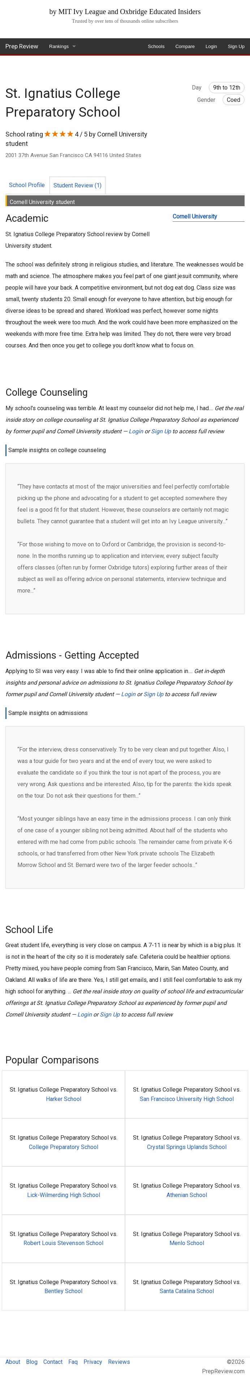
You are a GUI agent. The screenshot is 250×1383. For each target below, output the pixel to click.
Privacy (92, 1361)
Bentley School (63, 1291)
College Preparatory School (63, 1147)
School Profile (27, 185)
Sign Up (236, 46)
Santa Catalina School (187, 1291)
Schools (156, 46)
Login (211, 46)
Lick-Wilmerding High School (63, 1195)
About (12, 1361)
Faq (73, 1361)
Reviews (119, 1361)
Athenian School (187, 1195)
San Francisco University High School (187, 1099)
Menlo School (186, 1243)
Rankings (59, 46)
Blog (32, 1361)
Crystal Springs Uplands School (187, 1147)
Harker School (63, 1099)
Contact (52, 1361)
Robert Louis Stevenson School (63, 1243)
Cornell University (195, 216)
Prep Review (21, 46)
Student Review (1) (77, 185)
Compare (184, 46)
